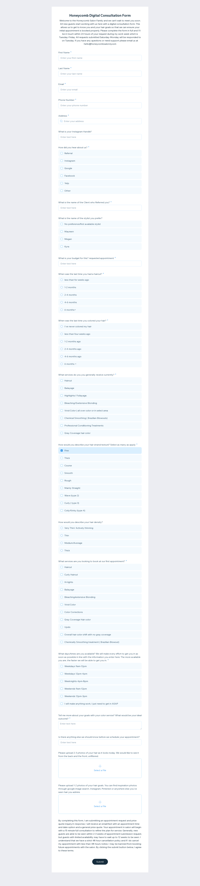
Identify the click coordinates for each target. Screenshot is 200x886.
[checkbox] (100, 153)
